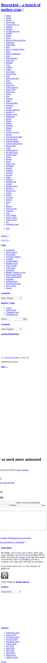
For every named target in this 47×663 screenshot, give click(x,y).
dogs (8, 76)
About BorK (6, 547)
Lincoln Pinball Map (10, 334)
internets (9, 126)
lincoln (9, 134)
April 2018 (10, 652)
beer (8, 47)
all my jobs (10, 22)
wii (7, 222)
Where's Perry (11, 220)
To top (3, 661)
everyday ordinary (13, 257)
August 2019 (11, 634)
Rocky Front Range (14, 275)
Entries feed (11, 310)
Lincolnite (10, 270)
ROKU (9, 195)
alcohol (9, 20)
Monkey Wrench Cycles (15, 272)
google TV (10, 112)
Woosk (9, 288)
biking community (13, 54)
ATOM (9, 34)
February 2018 (12, 657)
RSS (8, 228)
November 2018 (12, 636)
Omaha (9, 168)
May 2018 (10, 650)
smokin (9, 200)
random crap (11, 182)
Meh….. (4, 367)
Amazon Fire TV (13, 25)
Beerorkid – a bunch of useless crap (20, 7)
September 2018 (12, 641)
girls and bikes (12, 103)
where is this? (11, 218)
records (9, 184)
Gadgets (9, 99)
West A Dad (11, 286)
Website (6, 501)
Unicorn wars (11, 209)
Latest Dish (10, 268)
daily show (10, 72)
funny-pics (10, 92)
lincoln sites (11, 146)
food (8, 81)
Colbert (9, 67)
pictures (9, 175)
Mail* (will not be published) (20, 498)
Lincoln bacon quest (14, 137)
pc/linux (9, 173)
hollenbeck (10, 117)
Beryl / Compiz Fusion (15, 49)
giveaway (10, 105)
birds (8, 56)
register (22, 556)
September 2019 (12, 632)
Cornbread (10, 250)
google (9, 108)
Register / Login (8, 303)
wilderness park (12, 224)
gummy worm (11, 114)
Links (8, 148)
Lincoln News (11, 139)
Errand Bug (10, 254)
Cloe (8, 65)
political (9, 179)
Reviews (9, 188)
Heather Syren (12, 263)
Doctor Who (11, 74)
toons (8, 202)
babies (8, 36)
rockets (9, 193)
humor (8, 121)
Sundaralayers (11, 281)
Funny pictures (12, 87)
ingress (9, 123)
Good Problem (12, 261)
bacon (8, 38)
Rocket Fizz (11, 191)
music (8, 161)
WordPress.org (12, 314)
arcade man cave (12, 31)
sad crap (9, 197)
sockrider (10, 279)
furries (8, 94)
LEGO (8, 130)
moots (8, 157)
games (8, 101)
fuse (7, 96)
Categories (5, 293)
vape (8, 213)
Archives (5, 586)
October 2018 (11, 639)
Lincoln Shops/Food (14, 143)
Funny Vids (10, 90)
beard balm (10, 45)
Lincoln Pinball (12, 141)
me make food (12, 152)
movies (9, 159)
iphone (9, 128)
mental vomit (11, 155)
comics (9, 69)
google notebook (12, 110)
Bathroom (10, 43)
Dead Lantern (11, 252)
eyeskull (9, 259)
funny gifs (10, 85)
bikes (8, 51)
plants (8, 177)
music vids (10, 164)
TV (7, 204)
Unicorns (9, 211)
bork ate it (10, 60)
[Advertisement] (8, 408)
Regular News (11, 186)
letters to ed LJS (12, 132)
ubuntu (9, 206)
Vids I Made (11, 215)
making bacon (11, 150)
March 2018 (11, 654)
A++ (8, 240)
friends (9, 83)
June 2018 (10, 648)
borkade (9, 63)
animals (9, 29)
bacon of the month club (16, 40)
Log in (8, 308)
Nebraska (10, 166)
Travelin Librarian (13, 284)
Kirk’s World (11, 266)
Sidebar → (5, 236)
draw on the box (12, 78)
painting (9, 170)
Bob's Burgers (11, 58)
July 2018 (10, 645)
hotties (8, 119)
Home (8, 16)
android (9, 27)
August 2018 (11, 643)
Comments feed (12, 312)
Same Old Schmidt (13, 277)
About (8, 18)
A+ (4, 240)
